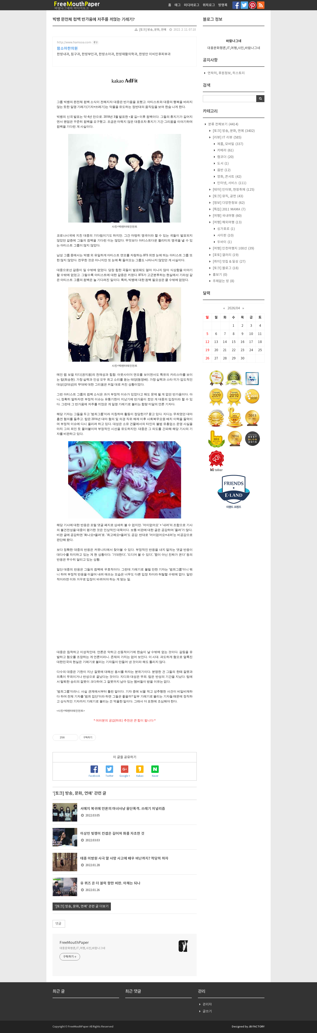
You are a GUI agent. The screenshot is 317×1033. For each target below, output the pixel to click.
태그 (178, 5)
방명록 (222, 5)
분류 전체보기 (222, 124)
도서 (222, 163)
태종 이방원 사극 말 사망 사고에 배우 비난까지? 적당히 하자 (124, 858)
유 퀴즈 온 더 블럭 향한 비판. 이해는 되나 (110, 883)
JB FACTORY (256, 1026)
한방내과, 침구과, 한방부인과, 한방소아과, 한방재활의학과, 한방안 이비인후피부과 (114, 54)
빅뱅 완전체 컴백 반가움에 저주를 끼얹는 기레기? (94, 19)
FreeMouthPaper (74, 943)
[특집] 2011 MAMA (229, 209)
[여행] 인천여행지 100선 (233, 248)
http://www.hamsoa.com (74, 42)
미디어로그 (191, 5)
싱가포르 (225, 229)
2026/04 (233, 308)
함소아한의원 (67, 48)
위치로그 (209, 5)
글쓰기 (207, 1011)
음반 (223, 170)
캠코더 (225, 157)
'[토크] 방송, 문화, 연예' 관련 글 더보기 (82, 906)
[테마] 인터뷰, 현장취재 (233, 190)
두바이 (224, 242)
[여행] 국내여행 (227, 216)
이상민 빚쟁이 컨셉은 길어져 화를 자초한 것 (112, 834)
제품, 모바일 (229, 144)
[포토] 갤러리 (225, 255)
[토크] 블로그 (225, 268)
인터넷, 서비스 (231, 183)
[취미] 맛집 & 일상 (229, 261)
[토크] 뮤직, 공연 (227, 196)
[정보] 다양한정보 (228, 203)
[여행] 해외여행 (227, 222)
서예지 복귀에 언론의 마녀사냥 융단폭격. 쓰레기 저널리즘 (122, 809)
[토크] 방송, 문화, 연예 (152, 29)
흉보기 (219, 275)
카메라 (225, 150)
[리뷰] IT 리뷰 (226, 137)
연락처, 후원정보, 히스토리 (226, 73)
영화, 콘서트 (228, 177)
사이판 (225, 235)
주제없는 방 (223, 281)
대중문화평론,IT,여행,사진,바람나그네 (82, 948)
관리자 (207, 1004)
